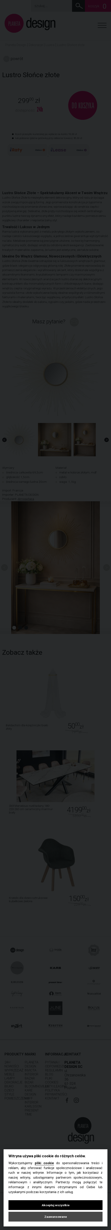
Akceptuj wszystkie (56, 1205)
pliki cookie (44, 1163)
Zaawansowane (55, 1216)
